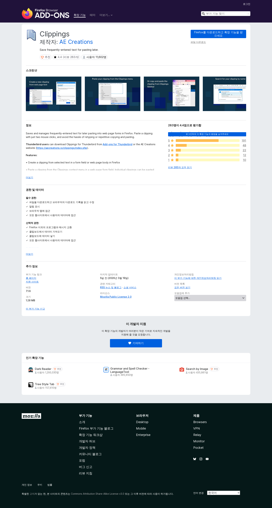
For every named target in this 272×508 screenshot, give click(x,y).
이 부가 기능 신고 (35, 308)
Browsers (200, 422)
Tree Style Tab (44, 384)
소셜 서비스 (130, 287)
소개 (82, 422)
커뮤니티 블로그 (90, 454)
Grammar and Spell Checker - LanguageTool (129, 370)
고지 (32, 493)
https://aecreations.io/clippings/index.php (62, 147)
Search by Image (197, 369)
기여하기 (136, 343)
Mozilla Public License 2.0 (115, 296)
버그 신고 (85, 467)
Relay (197, 435)
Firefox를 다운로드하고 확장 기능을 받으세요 (218, 33)
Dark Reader (43, 369)
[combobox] (225, 13)
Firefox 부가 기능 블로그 (96, 428)
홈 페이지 (31, 278)
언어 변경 (198, 492)
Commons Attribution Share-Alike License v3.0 (97, 493)
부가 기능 (85, 415)
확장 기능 (80, 15)
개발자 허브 (87, 441)
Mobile (141, 428)
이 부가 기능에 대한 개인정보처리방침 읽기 (198, 278)
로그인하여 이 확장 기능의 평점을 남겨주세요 (207, 134)
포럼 (82, 460)
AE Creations (76, 41)
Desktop (142, 422)
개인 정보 (27, 484)
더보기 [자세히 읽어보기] (29, 177)
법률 (49, 484)
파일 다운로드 (198, 42)
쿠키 (39, 484)
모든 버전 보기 (182, 287)
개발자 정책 (87, 447)
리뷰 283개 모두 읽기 (180, 167)
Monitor (199, 441)
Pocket (198, 447)
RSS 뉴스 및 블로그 (110, 287)
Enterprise (143, 435)
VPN (196, 428)
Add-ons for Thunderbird (117, 144)
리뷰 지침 (85, 473)
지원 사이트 (32, 281)
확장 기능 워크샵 (91, 435)
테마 (92, 15)
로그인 (246, 3)
